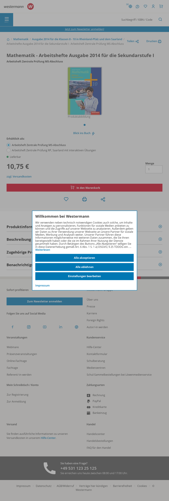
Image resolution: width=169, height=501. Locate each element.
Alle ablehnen (85, 267)
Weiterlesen (42, 250)
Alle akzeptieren (84, 258)
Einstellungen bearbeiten (84, 276)
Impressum (42, 285)
